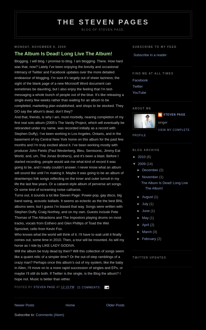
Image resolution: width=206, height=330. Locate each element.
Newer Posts (24, 305)
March (147, 232)
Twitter (138, 86)
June (146, 211)
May (146, 218)
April (146, 225)
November (150, 177)
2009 (142, 164)
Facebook (140, 80)
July (145, 204)
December (150, 170)
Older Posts (115, 305)
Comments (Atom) (50, 315)
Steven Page (174, 114)
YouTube (139, 93)
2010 (142, 157)
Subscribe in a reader (150, 55)
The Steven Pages (103, 22)
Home (70, 305)
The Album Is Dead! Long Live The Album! (63, 53)
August (148, 197)
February (149, 239)
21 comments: (89, 287)
